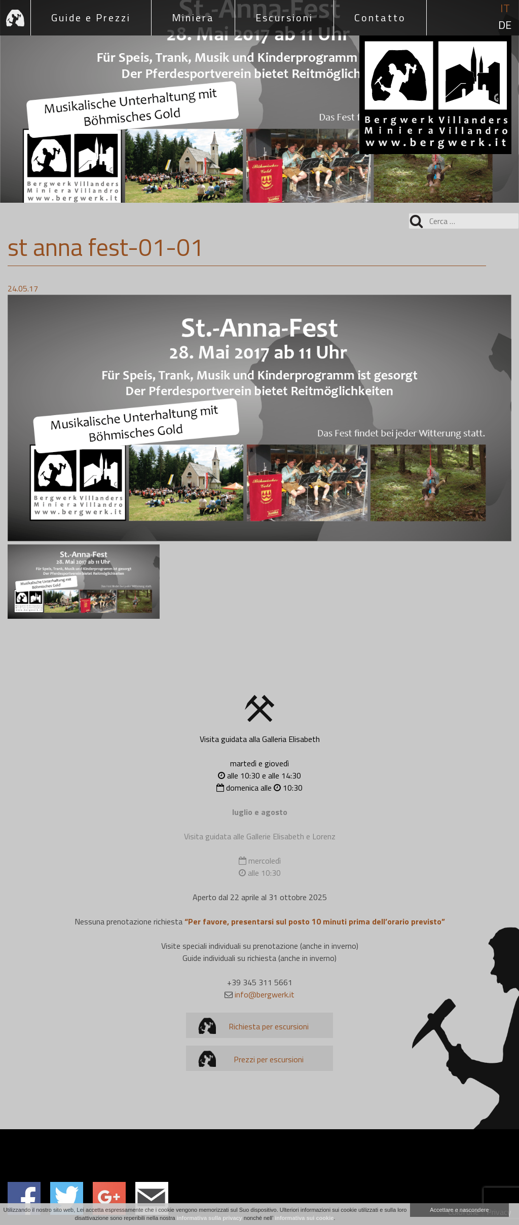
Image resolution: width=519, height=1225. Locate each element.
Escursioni (284, 17)
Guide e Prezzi (91, 17)
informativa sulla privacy (209, 1218)
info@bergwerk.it (264, 994)
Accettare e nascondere (459, 1210)
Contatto (380, 17)
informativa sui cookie (304, 1218)
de (504, 25)
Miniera (193, 17)
